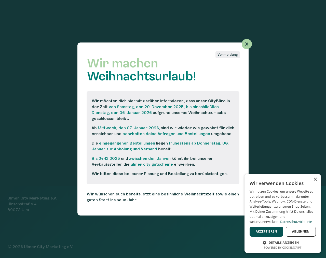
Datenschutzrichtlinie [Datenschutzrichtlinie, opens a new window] (296, 222)
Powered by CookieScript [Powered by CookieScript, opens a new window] (283, 247)
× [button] (315, 179)
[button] (283, 242)
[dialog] (282, 213)
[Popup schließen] (247, 44)
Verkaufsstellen (107, 164)
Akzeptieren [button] (266, 231)
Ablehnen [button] (300, 231)
